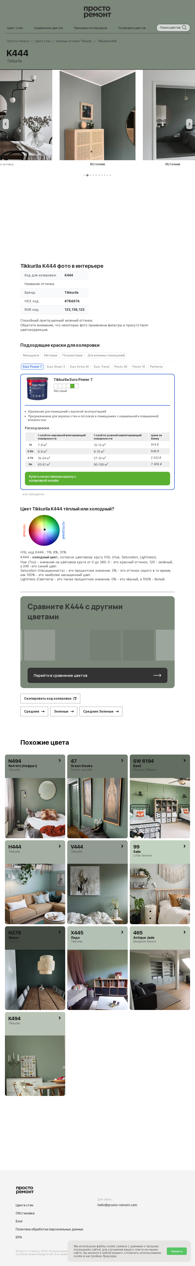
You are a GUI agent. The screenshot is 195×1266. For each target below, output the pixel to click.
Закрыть (177, 1251)
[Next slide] (189, 124)
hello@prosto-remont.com (117, 1205)
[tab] (84, 175)
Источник (97, 164)
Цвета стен (24, 1205)
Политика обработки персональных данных (49, 1229)
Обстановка (25, 1213)
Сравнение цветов (48, 28)
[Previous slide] (6, 124)
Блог (19, 1221)
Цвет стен (15, 28)
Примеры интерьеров (90, 28)
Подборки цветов (131, 28)
